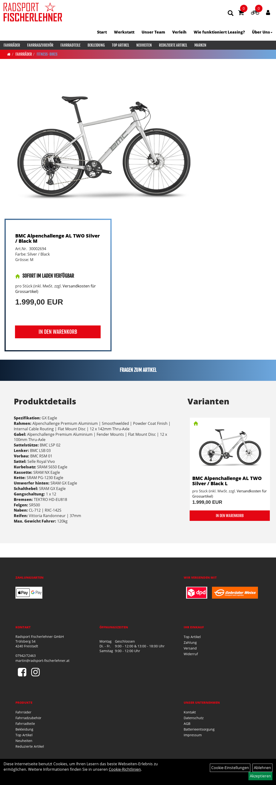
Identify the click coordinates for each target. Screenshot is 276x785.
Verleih (179, 32)
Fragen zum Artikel (138, 370)
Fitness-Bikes (47, 54)
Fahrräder (12, 45)
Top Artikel (120, 45)
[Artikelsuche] (230, 13)
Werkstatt (124, 32)
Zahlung (190, 642)
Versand (190, 648)
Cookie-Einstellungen (230, 767)
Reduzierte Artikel (173, 45)
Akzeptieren (260, 776)
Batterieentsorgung (199, 729)
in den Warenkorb (58, 332)
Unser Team (153, 32)
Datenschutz (194, 718)
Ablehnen (262, 767)
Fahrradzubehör (40, 45)
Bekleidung (96, 45)
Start (102, 32)
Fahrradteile (70, 45)
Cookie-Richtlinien (125, 769)
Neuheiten (144, 45)
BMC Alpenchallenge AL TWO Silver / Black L (227, 481)
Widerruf (191, 654)
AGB (187, 723)
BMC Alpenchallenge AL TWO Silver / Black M (57, 238)
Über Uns (262, 32)
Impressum (193, 735)
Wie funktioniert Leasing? (219, 32)
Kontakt (190, 712)
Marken (200, 45)
